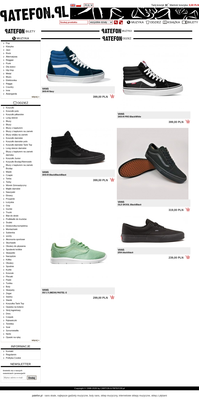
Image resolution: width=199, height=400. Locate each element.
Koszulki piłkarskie (15, 114)
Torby (8, 182)
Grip (8, 205)
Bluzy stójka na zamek (17, 134)
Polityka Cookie (13, 358)
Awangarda (11, 94)
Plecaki (9, 276)
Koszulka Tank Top (15, 303)
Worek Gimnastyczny (16, 185)
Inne (8, 90)
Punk (8, 63)
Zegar (9, 293)
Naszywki (10, 192)
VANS (48, 90)
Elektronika (11, 80)
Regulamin (11, 354)
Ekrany (9, 195)
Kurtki (9, 270)
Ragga (9, 83)
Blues (9, 77)
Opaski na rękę (13, 337)
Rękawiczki (11, 320)
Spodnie (10, 266)
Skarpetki (10, 253)
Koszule (10, 273)
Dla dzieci (11, 67)
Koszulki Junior (13, 158)
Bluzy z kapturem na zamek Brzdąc (19, 167)
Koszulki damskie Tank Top (19, 145)
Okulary (10, 263)
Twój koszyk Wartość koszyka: (175, 5)
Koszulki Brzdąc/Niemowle (19, 161)
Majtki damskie (13, 188)
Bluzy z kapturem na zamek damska (19, 153)
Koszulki (10, 107)
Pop (8, 43)
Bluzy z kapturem (14, 128)
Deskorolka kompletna (17, 226)
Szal (8, 327)
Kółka (9, 259)
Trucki (9, 212)
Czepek (9, 317)
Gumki (9, 209)
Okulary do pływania (16, 246)
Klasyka (10, 46)
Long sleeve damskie (16, 148)
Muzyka (137, 22)
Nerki (8, 334)
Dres (8, 313)
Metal (8, 73)
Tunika (9, 283)
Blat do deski (12, 215)
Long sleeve (12, 118)
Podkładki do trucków (16, 219)
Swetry (9, 297)
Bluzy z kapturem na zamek (19, 131)
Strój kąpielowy (13, 310)
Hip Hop (10, 70)
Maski (9, 172)
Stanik (9, 300)
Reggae (10, 60)
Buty (8, 286)
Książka (173, 22)
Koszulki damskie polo (17, 141)
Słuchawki (11, 243)
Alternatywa (11, 56)
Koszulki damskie (14, 138)
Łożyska (10, 202)
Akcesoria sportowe (15, 239)
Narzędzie (11, 256)
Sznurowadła (12, 330)
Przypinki (10, 199)
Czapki (9, 175)
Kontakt (9, 351)
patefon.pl (37, 395)
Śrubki (9, 222)
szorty (9, 236)
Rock (8, 53)
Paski (8, 280)
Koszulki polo (12, 111)
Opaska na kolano (15, 307)
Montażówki (12, 229)
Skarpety (10, 290)
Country (10, 87)
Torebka (10, 324)
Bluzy (8, 121)
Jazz (8, 50)
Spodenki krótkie (14, 249)
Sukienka (10, 232)
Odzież (155, 22)
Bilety (193, 22)
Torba (9, 178)
